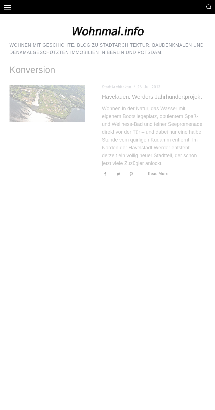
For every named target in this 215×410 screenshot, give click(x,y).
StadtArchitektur (117, 87)
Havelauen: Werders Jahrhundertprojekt (152, 97)
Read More (158, 173)
